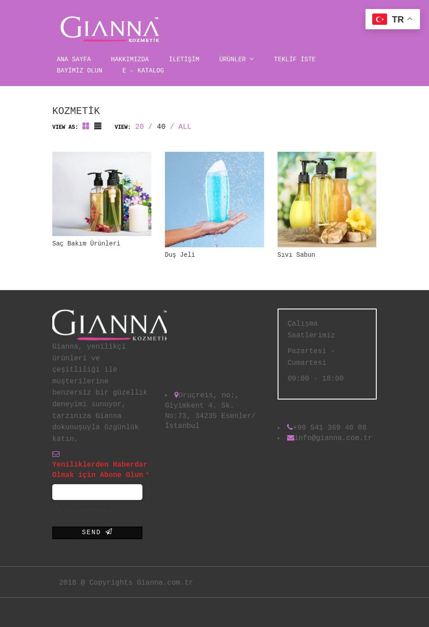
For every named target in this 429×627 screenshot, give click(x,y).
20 (139, 127)
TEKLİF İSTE (294, 59)
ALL (185, 127)
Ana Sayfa (74, 59)
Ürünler (236, 59)
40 (161, 127)
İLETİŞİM (184, 59)
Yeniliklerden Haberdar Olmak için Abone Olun (100, 470)
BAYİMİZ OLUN (79, 70)
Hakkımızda (130, 59)
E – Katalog (143, 70)
